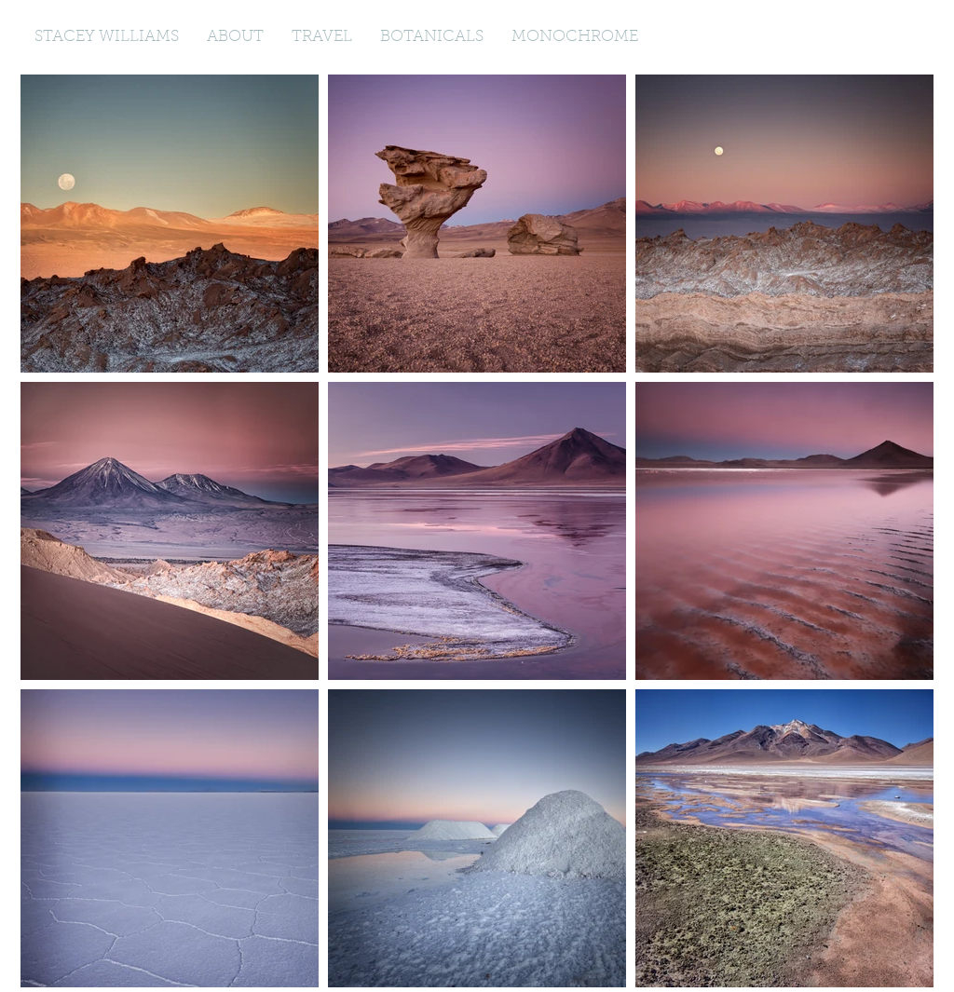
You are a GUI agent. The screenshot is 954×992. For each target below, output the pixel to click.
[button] (322, 37)
